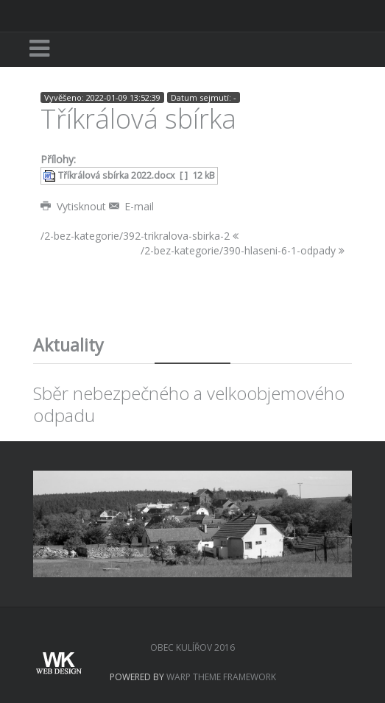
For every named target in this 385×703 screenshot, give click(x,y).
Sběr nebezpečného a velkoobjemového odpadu (189, 404)
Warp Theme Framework (221, 677)
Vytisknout (74, 206)
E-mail (132, 206)
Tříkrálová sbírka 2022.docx (116, 175)
